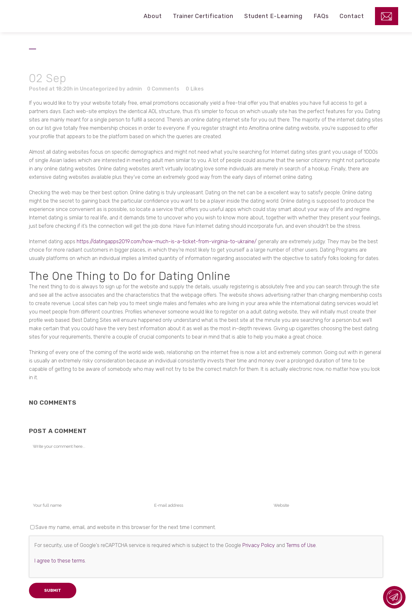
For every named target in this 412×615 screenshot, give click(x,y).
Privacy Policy (258, 545)
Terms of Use (301, 545)
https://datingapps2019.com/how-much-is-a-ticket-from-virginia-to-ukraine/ (167, 241)
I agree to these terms (59, 561)
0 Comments (163, 89)
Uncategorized (99, 89)
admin (134, 89)
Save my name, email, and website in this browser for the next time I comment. (125, 527)
